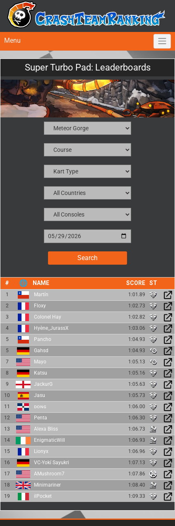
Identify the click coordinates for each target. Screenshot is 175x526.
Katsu (40, 373)
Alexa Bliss (46, 429)
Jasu (39, 395)
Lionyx (41, 451)
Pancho (42, 339)
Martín (41, 294)
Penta (40, 418)
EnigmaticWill (49, 440)
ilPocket (43, 496)
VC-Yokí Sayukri (51, 462)
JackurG (43, 384)
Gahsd (41, 350)
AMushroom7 (49, 474)
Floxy (40, 306)
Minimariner (47, 485)
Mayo (40, 362)
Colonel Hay (47, 317)
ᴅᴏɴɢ (40, 406)
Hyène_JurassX (51, 328)
